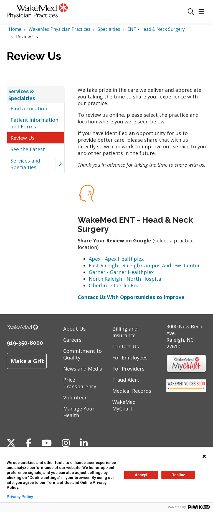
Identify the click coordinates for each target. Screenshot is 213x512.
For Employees (130, 357)
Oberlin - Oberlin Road (116, 285)
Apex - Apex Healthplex (116, 258)
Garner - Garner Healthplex (121, 272)
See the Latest (28, 149)
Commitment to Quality (82, 354)
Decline (178, 475)
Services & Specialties (21, 94)
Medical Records (131, 390)
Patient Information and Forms (34, 123)
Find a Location (29, 108)
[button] (202, 12)
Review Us (23, 138)
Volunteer (75, 397)
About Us (74, 328)
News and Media (82, 368)
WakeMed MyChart (124, 405)
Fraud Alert (125, 379)
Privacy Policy (20, 497)
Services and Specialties (25, 164)
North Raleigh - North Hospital (126, 278)
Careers (72, 339)
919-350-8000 (25, 342)
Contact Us (125, 346)
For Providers (128, 368)
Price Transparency (79, 383)
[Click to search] (191, 12)
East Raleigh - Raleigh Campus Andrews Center (144, 265)
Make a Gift (27, 361)
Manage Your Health (79, 412)
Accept (141, 475)
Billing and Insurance (125, 332)
